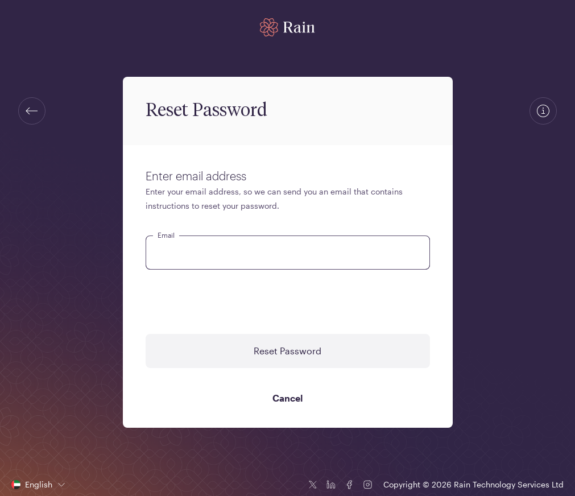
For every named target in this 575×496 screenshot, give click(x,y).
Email (166, 235)
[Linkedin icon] (331, 484)
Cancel (287, 397)
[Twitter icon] (312, 484)
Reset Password (287, 350)
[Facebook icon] (349, 484)
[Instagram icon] (367, 484)
